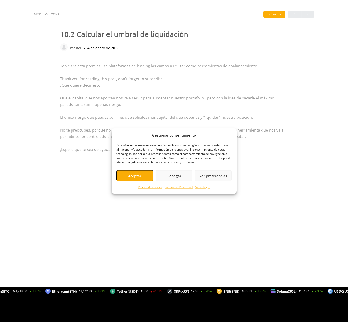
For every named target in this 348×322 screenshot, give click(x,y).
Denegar (174, 175)
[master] (64, 47)
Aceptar (134, 175)
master (76, 48)
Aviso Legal (202, 187)
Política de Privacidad (179, 187)
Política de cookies (150, 187)
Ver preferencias (213, 175)
